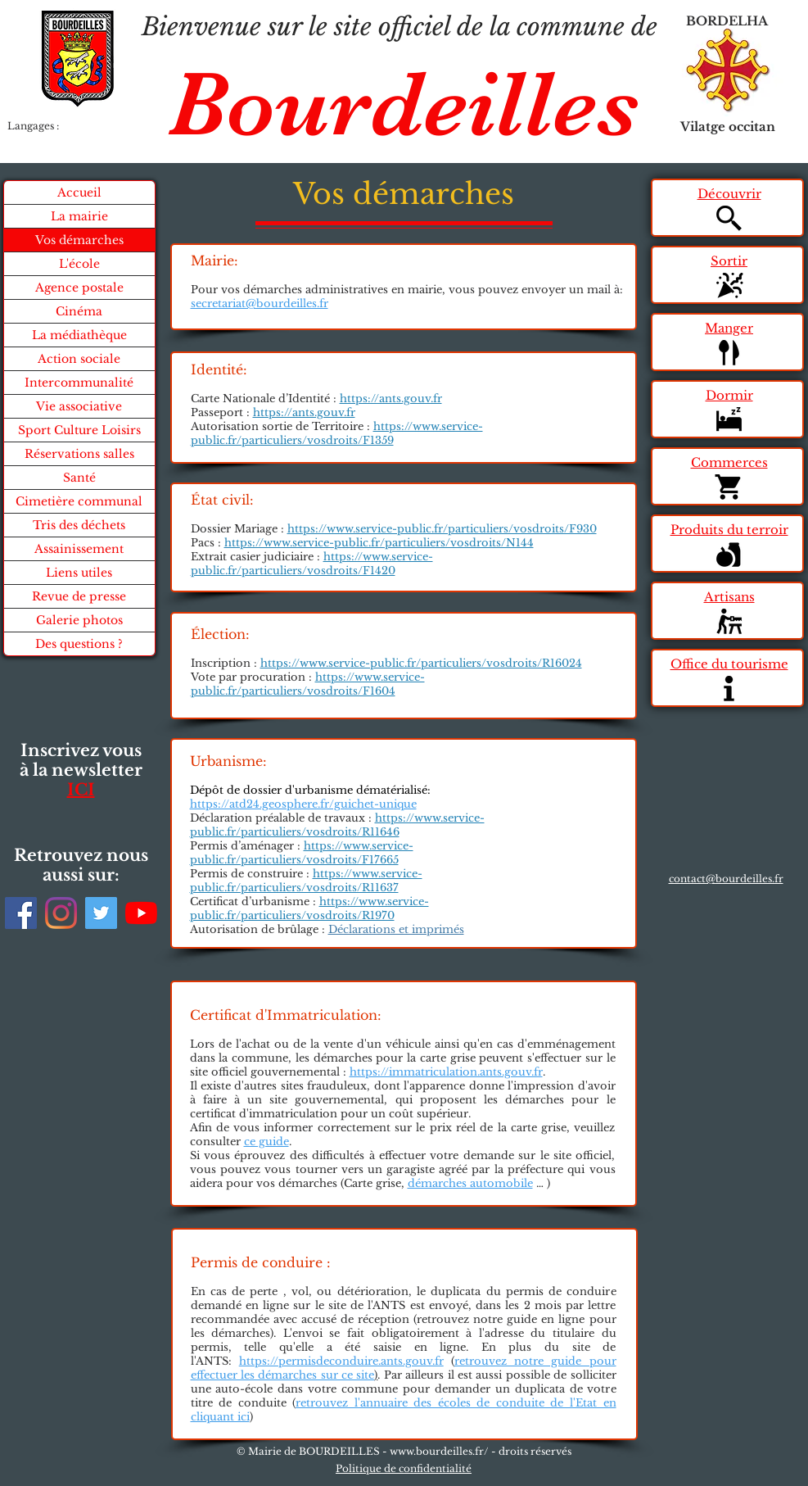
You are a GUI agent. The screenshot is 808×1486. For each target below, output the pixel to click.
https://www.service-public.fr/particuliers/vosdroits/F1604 (308, 684)
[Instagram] (61, 913)
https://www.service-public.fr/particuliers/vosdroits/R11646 (337, 825)
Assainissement (79, 548)
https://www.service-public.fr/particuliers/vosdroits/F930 (442, 529)
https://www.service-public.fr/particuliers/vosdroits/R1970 (309, 908)
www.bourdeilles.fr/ (439, 1451)
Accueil (79, 192)
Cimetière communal (79, 501)
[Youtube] (141, 913)
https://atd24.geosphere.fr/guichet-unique (303, 804)
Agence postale (79, 287)
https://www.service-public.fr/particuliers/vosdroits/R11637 (306, 881)
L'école (79, 263)
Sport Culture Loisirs (79, 430)
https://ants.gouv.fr (391, 398)
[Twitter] (101, 913)
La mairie (79, 216)
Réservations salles (79, 453)
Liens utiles (79, 572)
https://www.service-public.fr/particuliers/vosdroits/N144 (379, 543)
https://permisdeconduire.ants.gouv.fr (341, 1361)
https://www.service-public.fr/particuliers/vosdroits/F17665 (301, 853)
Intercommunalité (79, 382)
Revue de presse (79, 596)
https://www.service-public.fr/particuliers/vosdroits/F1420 (312, 564)
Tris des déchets (79, 525)
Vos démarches (79, 240)
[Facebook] (21, 913)
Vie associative (79, 406)
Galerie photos (79, 620)
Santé (79, 477)
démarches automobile (470, 1183)
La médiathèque (79, 335)
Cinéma (79, 311)
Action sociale (79, 358)
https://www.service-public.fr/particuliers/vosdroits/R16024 (421, 663)
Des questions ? (79, 644)
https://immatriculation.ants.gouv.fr (446, 1072)
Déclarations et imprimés (396, 929)
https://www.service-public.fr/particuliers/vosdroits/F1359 (337, 433)
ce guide (266, 1141)
